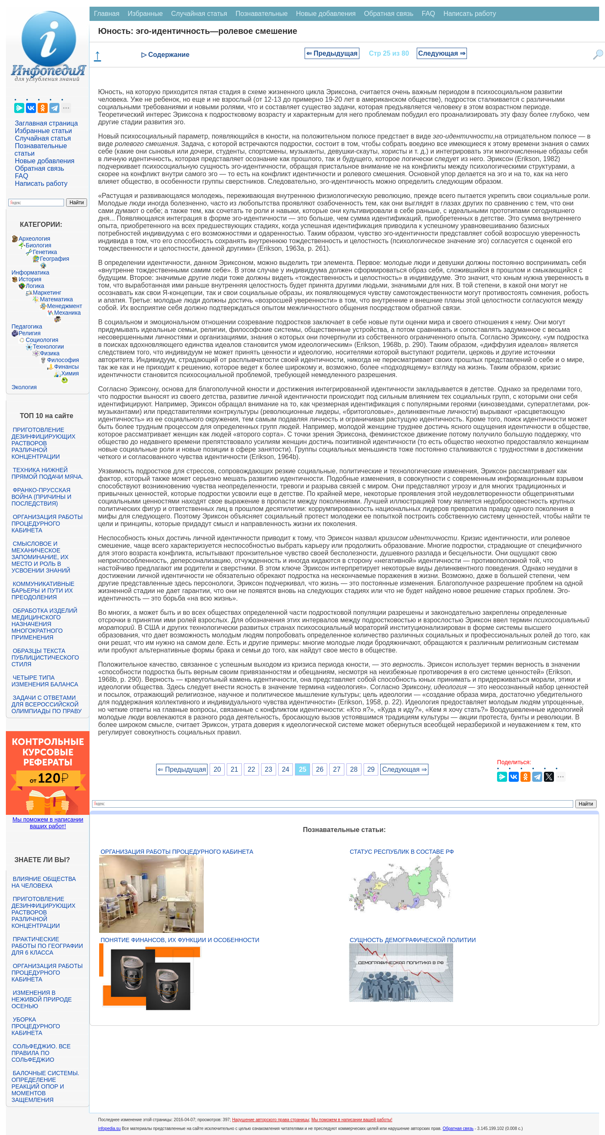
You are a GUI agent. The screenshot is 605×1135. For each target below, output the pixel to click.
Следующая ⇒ (442, 53)
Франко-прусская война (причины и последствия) (41, 497)
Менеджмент (64, 306)
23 (268, 769)
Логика (35, 285)
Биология (38, 245)
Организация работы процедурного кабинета (46, 524)
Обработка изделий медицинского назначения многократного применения (44, 624)
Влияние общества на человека (43, 882)
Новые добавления (44, 160)
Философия (63, 360)
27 (337, 769)
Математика (56, 299)
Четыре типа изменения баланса (44, 681)
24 (286, 769)
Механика (67, 312)
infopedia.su (109, 1128)
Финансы (66, 366)
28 (354, 769)
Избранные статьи (43, 130)
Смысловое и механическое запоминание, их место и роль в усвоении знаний (40, 557)
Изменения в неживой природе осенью (41, 999)
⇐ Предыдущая (332, 53)
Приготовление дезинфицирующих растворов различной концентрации (43, 443)
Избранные (145, 13)
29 (371, 769)
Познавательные (262, 13)
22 (251, 769)
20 (217, 769)
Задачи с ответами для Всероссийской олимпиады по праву (46, 704)
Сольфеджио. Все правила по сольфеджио (40, 1053)
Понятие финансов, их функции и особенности (179, 940)
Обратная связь (39, 168)
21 (234, 769)
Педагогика (26, 326)
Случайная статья (43, 138)
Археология (34, 238)
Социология (42, 339)
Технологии (48, 346)
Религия (29, 333)
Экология (23, 387)
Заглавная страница (46, 123)
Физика (49, 353)
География (54, 258)
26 (319, 769)
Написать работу (41, 183)
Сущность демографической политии (413, 940)
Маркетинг (47, 292)
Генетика (45, 252)
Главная (106, 13)
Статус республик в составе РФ (402, 851)
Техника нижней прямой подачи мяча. (47, 473)
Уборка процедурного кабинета (35, 1026)
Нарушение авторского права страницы (270, 1119)
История (29, 279)
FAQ (21, 176)
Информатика (30, 272)
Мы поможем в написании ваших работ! (48, 822)
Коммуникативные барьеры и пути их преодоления (42, 590)
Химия (70, 373)
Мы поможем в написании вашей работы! (351, 1119)
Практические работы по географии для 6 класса (47, 946)
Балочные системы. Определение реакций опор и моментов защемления (45, 1086)
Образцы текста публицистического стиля (45, 657)
